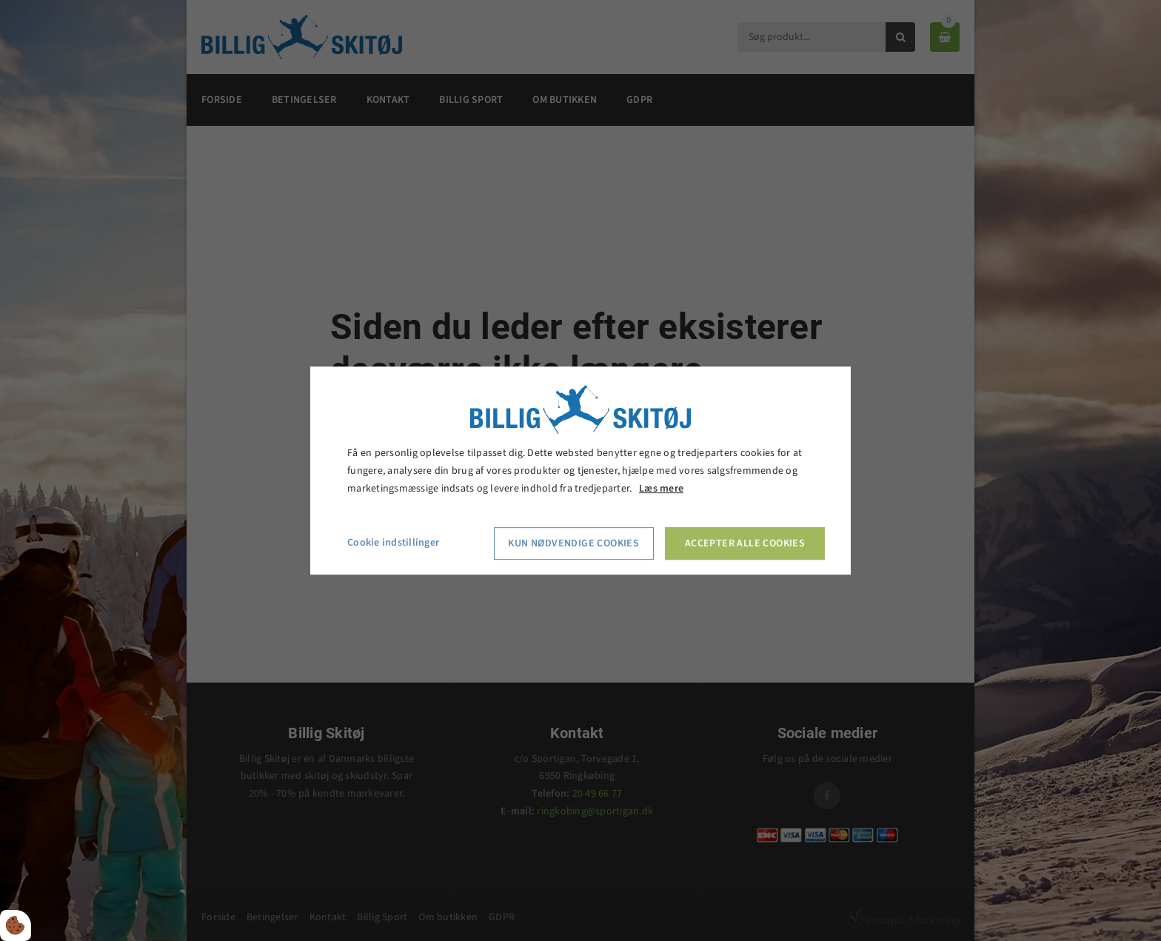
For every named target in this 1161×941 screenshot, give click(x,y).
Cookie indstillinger (393, 543)
